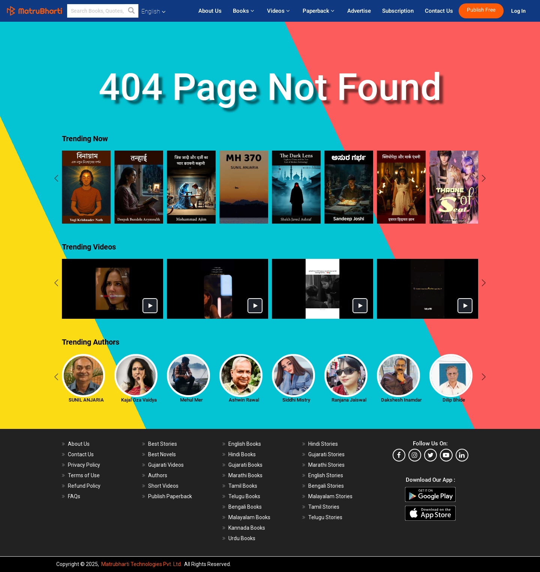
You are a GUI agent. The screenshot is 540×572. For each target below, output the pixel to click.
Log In (519, 11)
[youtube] (446, 455)
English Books (244, 444)
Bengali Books (245, 507)
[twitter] (430, 455)
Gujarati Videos (166, 465)
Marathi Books (245, 475)
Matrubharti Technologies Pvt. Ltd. (141, 564)
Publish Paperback (170, 496)
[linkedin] (462, 455)
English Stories (325, 475)
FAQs (74, 496)
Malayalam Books (249, 517)
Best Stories (162, 444)
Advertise (359, 11)
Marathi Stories (326, 465)
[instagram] (414, 455)
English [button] (153, 11)
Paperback (319, 11)
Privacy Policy (84, 465)
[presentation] (56, 179)
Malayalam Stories (330, 496)
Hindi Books (242, 454)
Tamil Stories (323, 507)
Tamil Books (242, 486)
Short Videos (163, 486)
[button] (131, 11)
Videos (279, 11)
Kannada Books (246, 528)
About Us (210, 11)
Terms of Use (84, 475)
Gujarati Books (245, 465)
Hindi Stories (323, 444)
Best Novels (162, 454)
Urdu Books (241, 538)
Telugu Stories (325, 517)
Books (244, 11)
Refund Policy (84, 486)
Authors (157, 475)
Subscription (398, 11)
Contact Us (439, 11)
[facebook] (399, 455)
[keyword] (102, 11)
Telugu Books (244, 496)
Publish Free (481, 10)
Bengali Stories (326, 486)
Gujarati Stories (326, 454)
